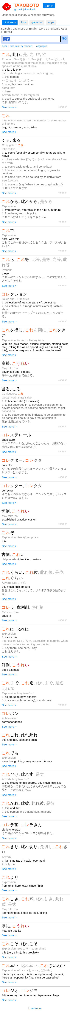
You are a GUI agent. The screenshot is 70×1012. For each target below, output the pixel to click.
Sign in (49, 5)
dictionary (10, 22)
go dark (18, 9)
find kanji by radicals (21, 46)
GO (64, 38)
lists (23, 22)
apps (51, 22)
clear (4, 46)
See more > (9, 107)
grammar (37, 22)
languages (41, 46)
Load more (35, 1008)
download (29, 9)
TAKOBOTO (26, 5)
